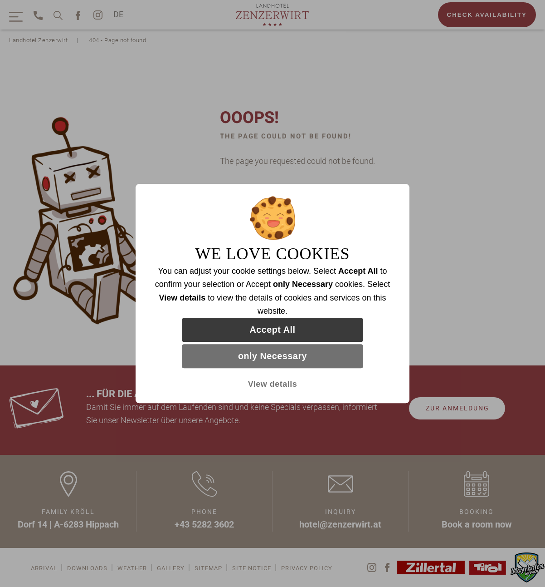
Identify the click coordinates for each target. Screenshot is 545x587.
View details (272, 384)
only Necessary (272, 356)
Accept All (273, 330)
